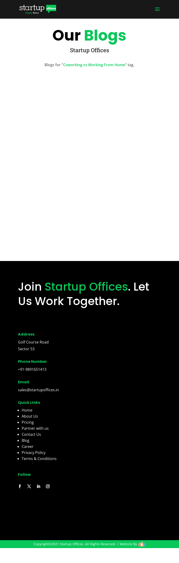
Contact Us (31, 434)
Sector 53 (26, 348)
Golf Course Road (33, 342)
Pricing (28, 422)
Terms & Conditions (39, 458)
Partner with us (35, 428)
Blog (25, 440)
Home (27, 410)
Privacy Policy (33, 452)
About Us (30, 416)
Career (28, 446)
